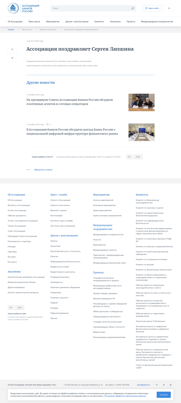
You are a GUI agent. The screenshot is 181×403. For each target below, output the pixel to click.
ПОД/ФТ (54, 303)
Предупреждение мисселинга (106, 316)
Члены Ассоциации (17, 226)
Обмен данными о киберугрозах (108, 311)
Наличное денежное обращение (65, 287)
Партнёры (12, 252)
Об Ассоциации (15, 21)
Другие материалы (16, 287)
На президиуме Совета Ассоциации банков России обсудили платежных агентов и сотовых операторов (70, 102)
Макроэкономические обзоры (22, 282)
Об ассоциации (16, 194)
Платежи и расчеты (59, 298)
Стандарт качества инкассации (107, 322)
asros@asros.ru (143, 385)
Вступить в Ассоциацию (19, 205)
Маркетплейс (99, 332)
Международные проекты (105, 250)
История (12, 257)
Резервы (54, 308)
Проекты (131, 21)
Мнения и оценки (58, 210)
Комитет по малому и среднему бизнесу (154, 246)
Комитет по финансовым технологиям (154, 270)
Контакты (12, 262)
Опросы (54, 241)
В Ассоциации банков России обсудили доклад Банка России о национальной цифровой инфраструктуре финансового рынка (72, 131)
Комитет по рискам (145, 264)
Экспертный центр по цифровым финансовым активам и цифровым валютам (152, 329)
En (169, 8)
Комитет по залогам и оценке (149, 208)
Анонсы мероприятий (103, 200)
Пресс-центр (34, 21)
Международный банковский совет (109, 263)
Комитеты (99, 21)
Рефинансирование (59, 313)
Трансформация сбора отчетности (109, 327)
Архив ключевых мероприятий (107, 215)
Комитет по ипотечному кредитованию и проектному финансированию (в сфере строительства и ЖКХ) (154, 231)
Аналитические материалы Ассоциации (26, 277)
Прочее (53, 318)
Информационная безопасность (65, 261)
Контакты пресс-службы (61, 221)
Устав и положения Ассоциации (23, 221)
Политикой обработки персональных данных (125, 396)
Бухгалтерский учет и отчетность (65, 251)
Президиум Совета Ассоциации (22, 236)
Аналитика (115, 21)
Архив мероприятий (102, 210)
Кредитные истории (59, 267)
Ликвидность (56, 282)
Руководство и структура (19, 241)
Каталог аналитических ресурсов (23, 292)
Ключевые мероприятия (104, 205)
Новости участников (60, 205)
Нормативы (55, 292)
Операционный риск (59, 277)
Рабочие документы (17, 215)
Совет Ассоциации (16, 231)
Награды (12, 246)
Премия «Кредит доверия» (105, 293)
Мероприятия (52, 21)
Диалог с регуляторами (76, 21)
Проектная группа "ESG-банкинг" (151, 321)
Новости (97, 240)
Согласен (164, 395)
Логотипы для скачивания (62, 226)
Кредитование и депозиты (62, 272)
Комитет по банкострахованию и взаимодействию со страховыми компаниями (151, 277)
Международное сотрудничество (157, 21)
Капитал (54, 256)
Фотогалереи (56, 215)
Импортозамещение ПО (104, 298)
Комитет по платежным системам (151, 259)
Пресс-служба (58, 194)
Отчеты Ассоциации (17, 210)
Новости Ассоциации (48, 30)
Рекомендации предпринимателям (109, 337)
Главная (11, 30)
